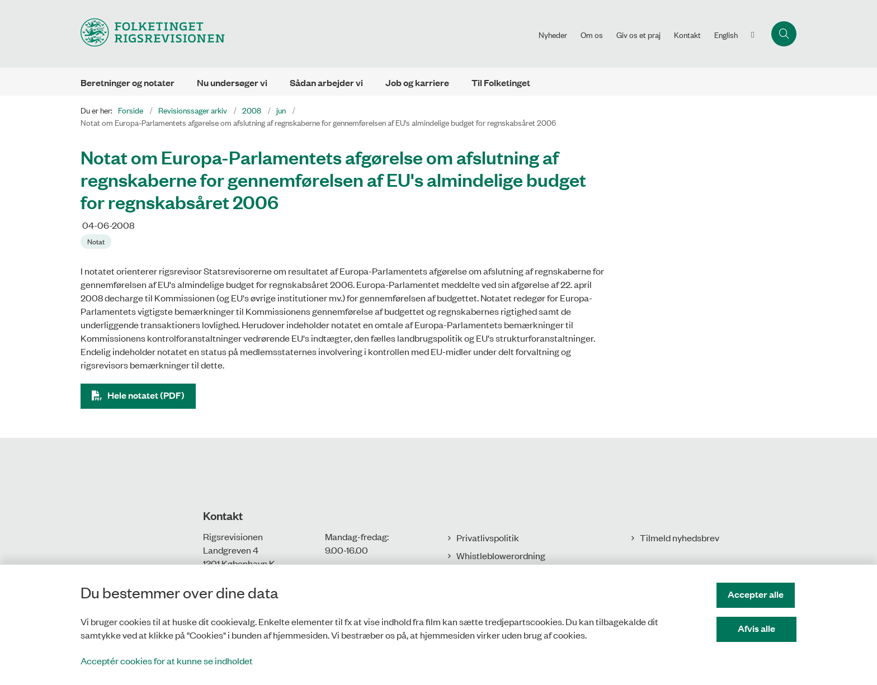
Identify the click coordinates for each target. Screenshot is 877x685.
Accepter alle (757, 594)
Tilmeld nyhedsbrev (679, 537)
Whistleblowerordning (500, 555)
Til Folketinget (500, 82)
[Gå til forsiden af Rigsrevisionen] (306, 34)
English (726, 34)
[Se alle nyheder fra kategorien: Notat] (97, 240)
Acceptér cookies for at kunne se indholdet (167, 660)
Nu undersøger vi (232, 82)
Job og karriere (417, 82)
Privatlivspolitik (487, 537)
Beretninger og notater (128, 82)
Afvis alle (757, 628)
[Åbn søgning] (783, 33)
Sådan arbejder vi (326, 82)
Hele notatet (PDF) (146, 395)
